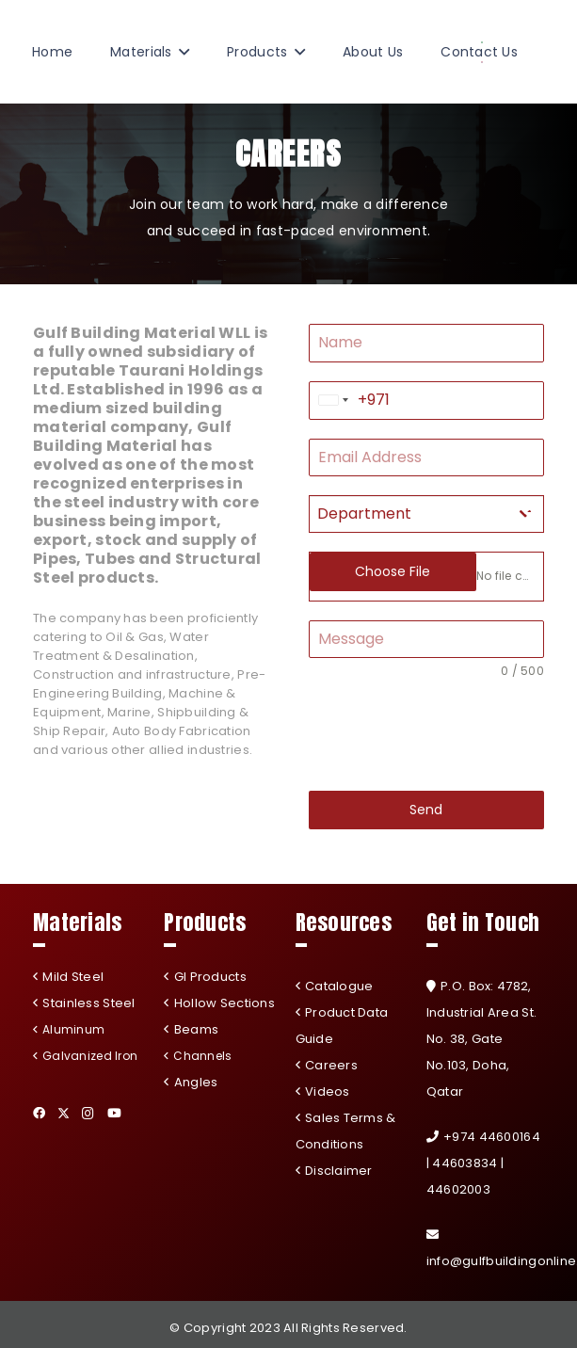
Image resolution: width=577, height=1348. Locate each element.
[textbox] (409, 514)
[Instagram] (88, 1113)
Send (425, 809)
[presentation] (427, 735)
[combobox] (334, 400)
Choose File (392, 571)
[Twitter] (63, 1113)
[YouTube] (114, 1113)
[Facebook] (39, 1113)
